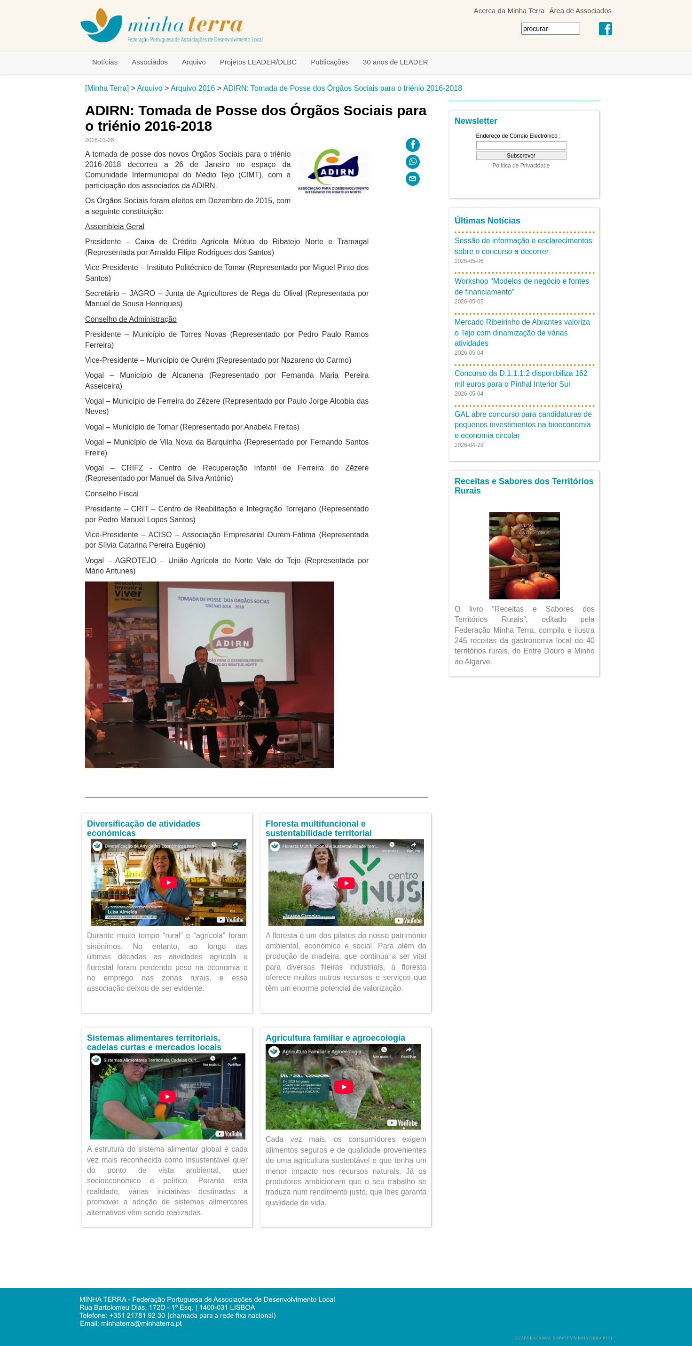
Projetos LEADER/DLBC (258, 62)
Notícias (105, 62)
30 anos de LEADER (395, 62)
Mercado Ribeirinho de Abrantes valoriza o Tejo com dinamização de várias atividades (522, 333)
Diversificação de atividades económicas (143, 828)
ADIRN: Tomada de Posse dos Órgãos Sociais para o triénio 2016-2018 (342, 88)
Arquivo (194, 62)
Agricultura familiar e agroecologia (335, 1038)
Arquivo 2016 (193, 88)
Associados (150, 62)
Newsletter (476, 121)
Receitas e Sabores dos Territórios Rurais (524, 486)
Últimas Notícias (487, 220)
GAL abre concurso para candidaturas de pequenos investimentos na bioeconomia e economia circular (523, 425)
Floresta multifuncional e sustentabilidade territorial (319, 828)
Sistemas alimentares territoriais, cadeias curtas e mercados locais (154, 1042)
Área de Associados (580, 11)
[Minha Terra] (107, 88)
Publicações (330, 62)
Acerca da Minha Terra (509, 11)
